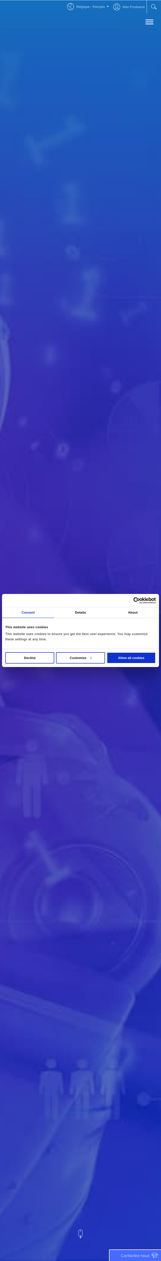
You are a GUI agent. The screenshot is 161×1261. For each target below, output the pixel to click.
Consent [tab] (28, 612)
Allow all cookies (131, 658)
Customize (81, 658)
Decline (30, 658)
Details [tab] (80, 612)
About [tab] (133, 612)
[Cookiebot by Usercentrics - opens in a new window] (134, 600)
